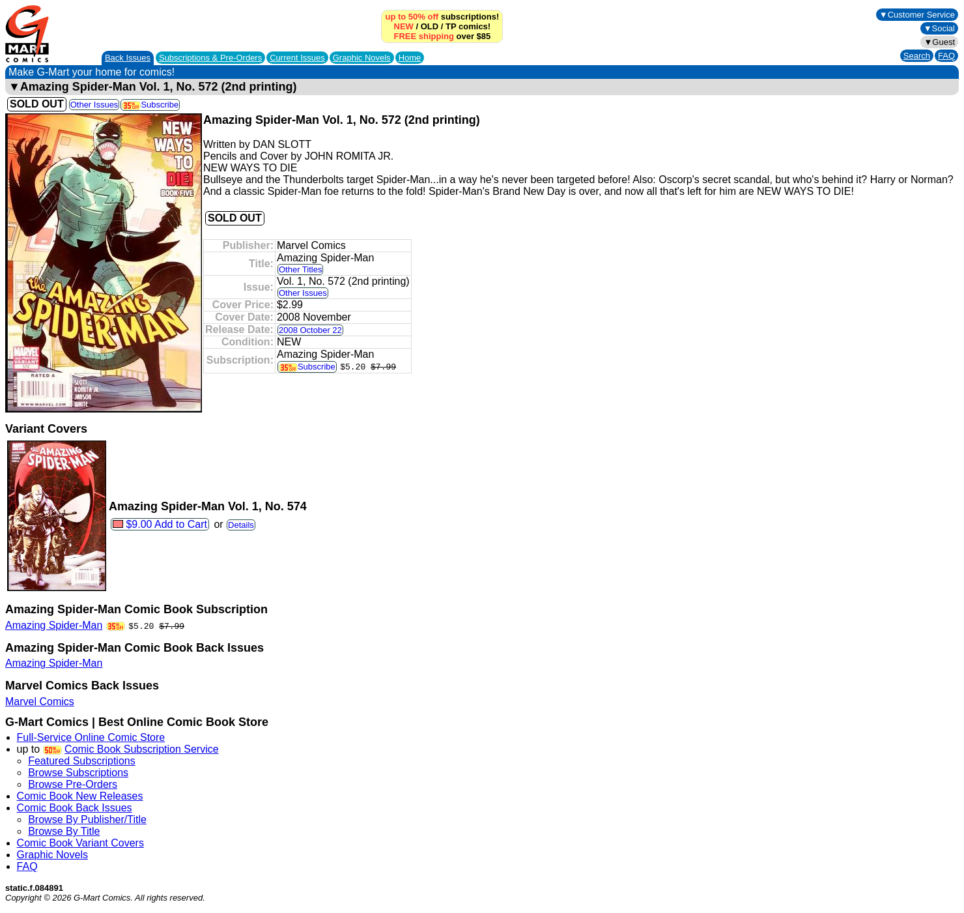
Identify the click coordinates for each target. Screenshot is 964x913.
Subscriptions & (210, 58)
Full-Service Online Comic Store (91, 737)
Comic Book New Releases (80, 796)
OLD (429, 26)
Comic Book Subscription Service (141, 749)
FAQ (946, 56)
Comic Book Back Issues (74, 807)
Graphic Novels (362, 58)
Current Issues (297, 58)
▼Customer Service (917, 15)
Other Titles (300, 269)
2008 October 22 (310, 330)
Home (410, 58)
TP (451, 26)
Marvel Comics (39, 701)
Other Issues (94, 104)
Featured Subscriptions (81, 760)
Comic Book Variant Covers (80, 842)
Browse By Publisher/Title (87, 819)
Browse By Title (64, 831)
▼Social (939, 28)
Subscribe (150, 104)
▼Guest (939, 42)
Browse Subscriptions (78, 772)
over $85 (441, 36)
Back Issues (127, 58)
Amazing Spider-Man (53, 625)
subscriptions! (442, 17)
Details (241, 525)
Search (916, 56)
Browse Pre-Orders (72, 784)
